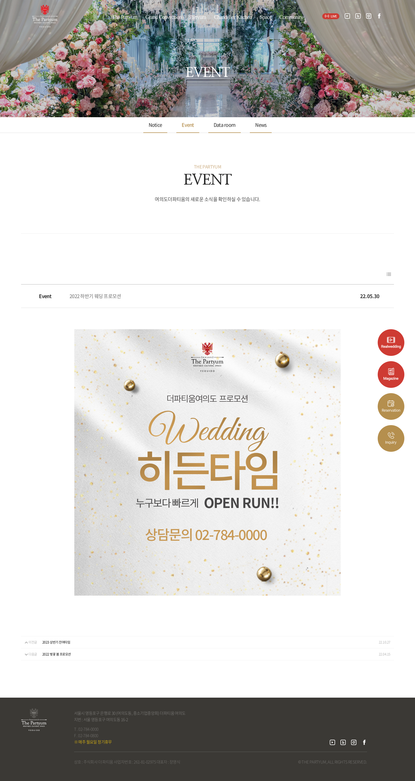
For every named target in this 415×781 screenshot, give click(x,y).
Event (188, 124)
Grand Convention (163, 17)
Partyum (197, 17)
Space (265, 17)
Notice (155, 124)
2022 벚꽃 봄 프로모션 (56, 654)
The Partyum (124, 17)
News (260, 124)
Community (291, 17)
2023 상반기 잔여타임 (56, 642)
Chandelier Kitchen (233, 17)
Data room (225, 124)
